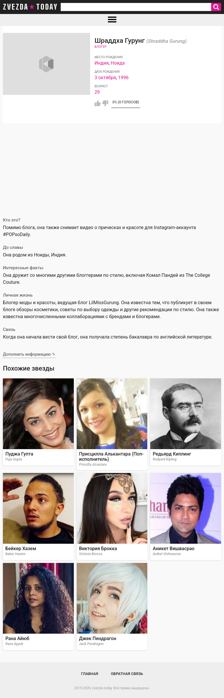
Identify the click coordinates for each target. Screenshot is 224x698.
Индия (101, 63)
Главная (89, 674)
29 (97, 92)
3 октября (105, 77)
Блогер (100, 47)
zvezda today (30, 6)
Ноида (118, 63)
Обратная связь (127, 674)
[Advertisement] (112, 167)
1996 (123, 77)
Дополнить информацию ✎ (29, 354)
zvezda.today (102, 688)
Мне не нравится (105, 103)
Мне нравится (97, 103)
